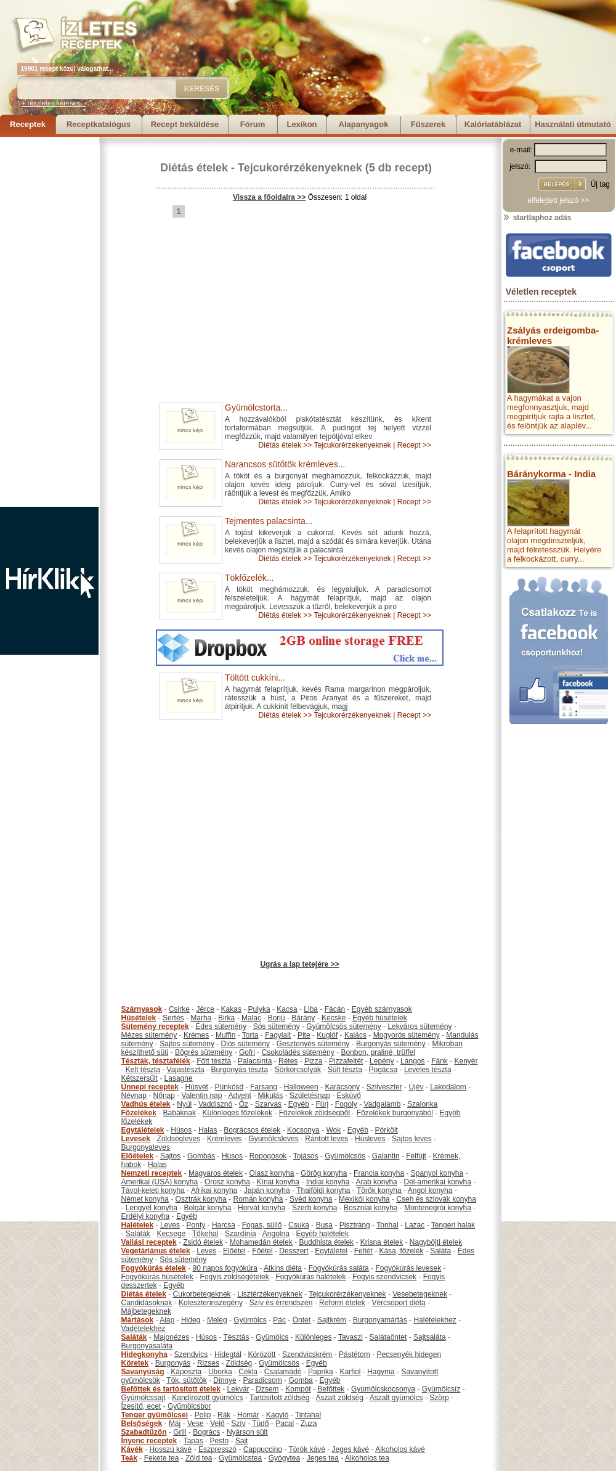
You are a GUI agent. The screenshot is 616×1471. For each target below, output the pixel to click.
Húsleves (370, 1138)
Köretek (135, 1363)
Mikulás (270, 1095)
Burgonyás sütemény (391, 1043)
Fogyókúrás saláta (339, 1268)
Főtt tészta (214, 1061)
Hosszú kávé (171, 1449)
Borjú (276, 1018)
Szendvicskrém (307, 1354)
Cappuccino (262, 1449)
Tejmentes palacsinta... (268, 521)
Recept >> (414, 445)
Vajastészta (186, 1069)
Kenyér (466, 1061)
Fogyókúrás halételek (310, 1276)
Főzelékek (138, 1112)
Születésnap (310, 1095)
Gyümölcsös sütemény (343, 1026)
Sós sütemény (276, 1026)
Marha (200, 1018)
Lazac (414, 1225)
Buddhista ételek (326, 1242)
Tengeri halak (453, 1225)
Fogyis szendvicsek (384, 1276)
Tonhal (387, 1225)
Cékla (247, 1371)
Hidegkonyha (144, 1354)
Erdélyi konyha (145, 1216)
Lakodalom (448, 1087)
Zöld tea (198, 1458)
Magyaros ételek (215, 1173)
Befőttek (330, 1389)
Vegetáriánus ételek (155, 1251)
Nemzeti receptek (151, 1173)
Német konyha (145, 1199)
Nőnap (164, 1095)
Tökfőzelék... (249, 578)
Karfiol (349, 1371)
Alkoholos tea (367, 1458)
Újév (415, 1087)
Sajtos (170, 1156)
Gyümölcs (249, 1320)
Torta (250, 1035)
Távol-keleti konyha (153, 1190)
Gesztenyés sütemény (313, 1043)
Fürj (321, 1104)
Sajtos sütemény (187, 1043)
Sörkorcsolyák (298, 1069)
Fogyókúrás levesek (408, 1268)
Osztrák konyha (201, 1199)
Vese (195, 1423)
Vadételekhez (143, 1328)
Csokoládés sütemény (298, 1052)
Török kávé (306, 1449)
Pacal (284, 1423)
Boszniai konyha (370, 1207)
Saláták (138, 1233)
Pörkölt (386, 1130)
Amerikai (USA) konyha (159, 1182)
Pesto (219, 1440)
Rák (223, 1415)
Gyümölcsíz (441, 1389)
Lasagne (178, 1078)
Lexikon (301, 124)
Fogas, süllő (262, 1225)
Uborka (220, 1371)
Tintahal (308, 1415)
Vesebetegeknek (419, 1294)
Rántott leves (326, 1138)
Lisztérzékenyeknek (269, 1294)
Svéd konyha (311, 1199)
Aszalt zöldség (339, 1397)
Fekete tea (161, 1458)
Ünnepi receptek (150, 1087)
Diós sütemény (245, 1043)
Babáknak (179, 1112)
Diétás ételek (194, 168)
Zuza (309, 1423)
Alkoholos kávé (400, 1449)
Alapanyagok (364, 124)
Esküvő (349, 1095)
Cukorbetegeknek (202, 1294)
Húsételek (138, 1018)
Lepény (382, 1061)
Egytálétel (331, 1251)
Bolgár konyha (208, 1207)
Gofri (247, 1052)
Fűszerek (428, 124)
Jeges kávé (350, 1449)
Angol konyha (430, 1190)
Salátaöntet (388, 1337)
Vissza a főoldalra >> (269, 197)
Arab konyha (376, 1182)
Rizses (208, 1363)
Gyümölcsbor (189, 1406)
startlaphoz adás (537, 217)
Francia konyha (379, 1173)
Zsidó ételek (203, 1242)
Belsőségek (142, 1423)
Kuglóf (327, 1035)
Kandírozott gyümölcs (207, 1397)
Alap (167, 1320)
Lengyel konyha (151, 1207)
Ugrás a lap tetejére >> (299, 964)
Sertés (173, 1018)
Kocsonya (303, 1130)
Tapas (193, 1440)
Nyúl (184, 1104)
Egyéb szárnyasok (382, 1009)
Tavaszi (350, 1337)
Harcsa (223, 1225)
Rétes (288, 1061)
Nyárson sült (247, 1432)
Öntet (301, 1320)
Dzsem (267, 1389)
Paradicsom (262, 1380)
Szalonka (422, 1104)
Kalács (355, 1035)
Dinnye (224, 1380)
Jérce (205, 1009)
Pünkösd (229, 1087)
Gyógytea (284, 1458)
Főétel (262, 1251)
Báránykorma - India (551, 474)
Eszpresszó (217, 1449)
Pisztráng (354, 1225)
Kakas (231, 1009)
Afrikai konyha (214, 1190)
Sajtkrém (331, 1320)
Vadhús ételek (146, 1104)
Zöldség (239, 1363)
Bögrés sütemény (203, 1052)
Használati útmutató (573, 124)
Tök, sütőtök (186, 1380)
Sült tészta (345, 1069)
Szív (238, 1423)
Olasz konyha (271, 1173)
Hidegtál (227, 1354)
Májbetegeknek (146, 1311)
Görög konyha (324, 1173)
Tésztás (236, 1337)
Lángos (412, 1061)
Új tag (600, 184)
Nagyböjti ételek (436, 1242)
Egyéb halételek (322, 1233)
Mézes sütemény (149, 1035)
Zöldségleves (179, 1138)
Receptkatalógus (99, 124)
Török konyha (379, 1190)
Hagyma (381, 1371)
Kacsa (287, 1009)
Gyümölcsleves (273, 1138)
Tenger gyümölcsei (154, 1415)
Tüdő (260, 1423)
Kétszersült (139, 1078)
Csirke (179, 1009)
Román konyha (258, 1199)
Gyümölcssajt (143, 1397)
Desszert (293, 1251)
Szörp (438, 1397)
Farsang (263, 1087)
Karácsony (342, 1087)
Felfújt (416, 1156)
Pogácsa (383, 1069)
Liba (311, 1009)
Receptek (28, 124)
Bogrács (206, 1432)
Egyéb (298, 1104)
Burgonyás (172, 1363)
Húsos (181, 1130)
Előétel (234, 1251)
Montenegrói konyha (437, 1207)
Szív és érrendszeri (281, 1302)
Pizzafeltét (346, 1061)
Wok (333, 1130)
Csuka (298, 1225)
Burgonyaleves (145, 1147)
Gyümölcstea (240, 1458)
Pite (304, 1035)
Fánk (439, 1061)
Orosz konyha (227, 1182)
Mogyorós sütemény (406, 1035)
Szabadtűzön (144, 1432)
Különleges (313, 1337)
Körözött (262, 1354)
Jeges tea (323, 1458)
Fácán (335, 1009)
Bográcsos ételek (252, 1130)
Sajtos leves (412, 1138)
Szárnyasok (142, 1009)
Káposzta (186, 1371)
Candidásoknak (146, 1302)
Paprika (320, 1371)
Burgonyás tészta (239, 1069)
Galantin (386, 1156)
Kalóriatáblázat (492, 124)
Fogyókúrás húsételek (157, 1276)
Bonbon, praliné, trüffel (378, 1052)
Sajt (241, 1440)
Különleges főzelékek (237, 1112)
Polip (203, 1415)
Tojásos (305, 1156)
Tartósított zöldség (279, 1397)
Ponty (196, 1225)
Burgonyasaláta (146, 1346)
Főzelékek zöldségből (314, 1112)
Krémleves (224, 1138)
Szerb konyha (314, 1207)
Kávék (132, 1449)
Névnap (134, 1095)
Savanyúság (142, 1371)
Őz (243, 1104)
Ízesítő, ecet (141, 1406)
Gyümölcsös (345, 1156)
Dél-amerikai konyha (437, 1182)
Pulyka (259, 1009)
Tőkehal (205, 1233)
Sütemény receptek (155, 1026)
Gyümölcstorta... (256, 407)
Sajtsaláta (429, 1337)
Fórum (252, 124)
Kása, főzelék (401, 1251)
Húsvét (196, 1087)
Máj (174, 1423)
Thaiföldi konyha (323, 1190)
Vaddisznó (215, 1104)
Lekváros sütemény (419, 1026)
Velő (217, 1423)
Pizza (313, 1061)
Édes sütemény (220, 1026)
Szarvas (268, 1104)
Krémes (196, 1035)
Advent (239, 1095)
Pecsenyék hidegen (408, 1354)
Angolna (276, 1233)
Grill (179, 1432)
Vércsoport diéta (398, 1302)
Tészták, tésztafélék (155, 1061)
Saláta (440, 1251)
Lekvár (238, 1389)
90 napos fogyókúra (225, 1268)
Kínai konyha (278, 1182)
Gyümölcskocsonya (383, 1389)
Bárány (303, 1018)
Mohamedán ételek (261, 1242)
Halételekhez (434, 1320)
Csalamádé (283, 1371)
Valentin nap (202, 1095)
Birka (226, 1018)
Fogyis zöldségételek (234, 1276)
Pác (279, 1320)
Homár (248, 1415)
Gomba (300, 1380)
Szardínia (240, 1233)
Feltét (363, 1251)
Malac (251, 1018)
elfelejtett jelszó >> (558, 200)
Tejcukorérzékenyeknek (300, 168)
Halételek (137, 1225)
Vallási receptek (149, 1242)
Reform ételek (342, 1302)
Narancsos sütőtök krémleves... (285, 464)
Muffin (225, 1035)
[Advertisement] (49, 322)
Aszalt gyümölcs (396, 1397)
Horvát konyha (261, 1207)
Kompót (297, 1389)
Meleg (217, 1320)
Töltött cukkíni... (255, 677)
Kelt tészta (143, 1069)
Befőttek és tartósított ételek (171, 1389)
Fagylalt (278, 1035)
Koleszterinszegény (211, 1302)
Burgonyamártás (380, 1320)
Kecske (334, 1018)
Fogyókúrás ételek (153, 1268)
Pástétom (354, 1354)
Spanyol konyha (437, 1173)
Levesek (135, 1138)
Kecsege (171, 1233)
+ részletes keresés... (54, 103)
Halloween (301, 1087)
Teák (129, 1458)
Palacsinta (255, 1061)
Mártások (137, 1320)
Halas (207, 1130)
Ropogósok (268, 1156)
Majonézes (171, 1337)
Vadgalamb (382, 1104)
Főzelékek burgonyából (395, 1112)
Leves (170, 1225)
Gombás (201, 1156)
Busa (324, 1225)
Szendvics (191, 1354)
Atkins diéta (283, 1268)
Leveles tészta (428, 1069)
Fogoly (346, 1104)
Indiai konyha (328, 1182)
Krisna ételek (381, 1242)
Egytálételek (142, 1130)
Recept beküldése (185, 124)
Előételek (137, 1156)
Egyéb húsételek (379, 1018)
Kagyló (277, 1415)
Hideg (190, 1320)
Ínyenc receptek (149, 1440)
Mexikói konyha (364, 1199)
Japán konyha (267, 1190)
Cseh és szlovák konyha (436, 1199)
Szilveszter (384, 1087)
